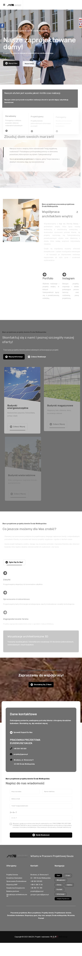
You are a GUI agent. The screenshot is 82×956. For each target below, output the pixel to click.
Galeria (69, 885)
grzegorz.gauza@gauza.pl (40, 895)
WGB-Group (63, 937)
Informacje (60, 894)
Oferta (59, 885)
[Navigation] (4, 5)
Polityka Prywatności (63, 898)
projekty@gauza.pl (37, 891)
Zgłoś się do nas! (14, 562)
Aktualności (61, 880)
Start (58, 875)
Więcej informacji (14, 357)
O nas (68, 875)
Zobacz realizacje (37, 357)
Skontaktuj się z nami (41, 684)
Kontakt (59, 889)
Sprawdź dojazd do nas (21, 732)
